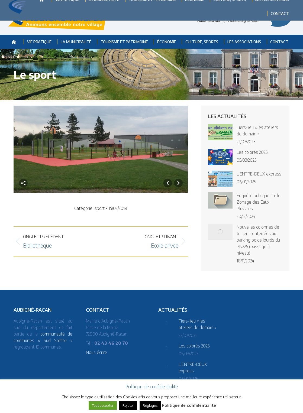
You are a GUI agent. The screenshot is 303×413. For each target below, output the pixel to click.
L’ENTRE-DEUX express (259, 174)
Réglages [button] (150, 405)
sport (100, 208)
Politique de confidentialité (189, 405)
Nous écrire (96, 352)
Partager (23, 183)
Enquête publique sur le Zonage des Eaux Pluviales (259, 202)
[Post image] (220, 132)
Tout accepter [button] (103, 405)
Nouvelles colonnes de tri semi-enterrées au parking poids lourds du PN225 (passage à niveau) (258, 240)
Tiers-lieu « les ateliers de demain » (257, 130)
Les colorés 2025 (252, 152)
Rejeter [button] (128, 405)
